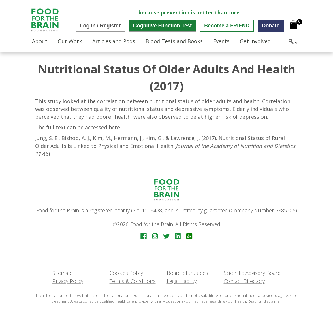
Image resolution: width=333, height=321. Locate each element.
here (114, 127)
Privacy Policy (67, 280)
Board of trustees (187, 272)
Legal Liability (182, 280)
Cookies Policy (126, 272)
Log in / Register (100, 26)
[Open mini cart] (293, 25)
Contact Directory (244, 280)
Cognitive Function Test (162, 26)
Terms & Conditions (133, 280)
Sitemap (61, 272)
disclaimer (272, 301)
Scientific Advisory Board (252, 272)
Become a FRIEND (226, 26)
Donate (270, 26)
